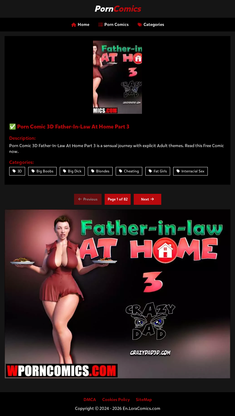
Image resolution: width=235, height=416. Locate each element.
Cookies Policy (116, 400)
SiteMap (144, 400)
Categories (151, 24)
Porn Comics (114, 24)
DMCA (90, 400)
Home (80, 24)
